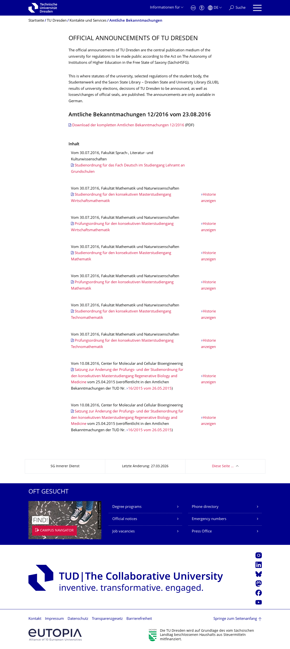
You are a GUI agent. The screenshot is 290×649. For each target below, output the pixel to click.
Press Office (202, 531)
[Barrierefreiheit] (201, 8)
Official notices (124, 519)
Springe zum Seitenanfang (235, 619)
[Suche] (237, 8)
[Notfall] (193, 8)
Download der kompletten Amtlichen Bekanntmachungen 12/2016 (128, 125)
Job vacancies (123, 531)
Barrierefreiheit (139, 619)
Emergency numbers (209, 519)
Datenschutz (78, 619)
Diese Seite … (223, 466)
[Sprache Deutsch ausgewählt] (215, 8)
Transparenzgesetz (107, 619)
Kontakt (34, 619)
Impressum (54, 619)
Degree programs (126, 507)
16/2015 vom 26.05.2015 (150, 389)
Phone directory (205, 507)
